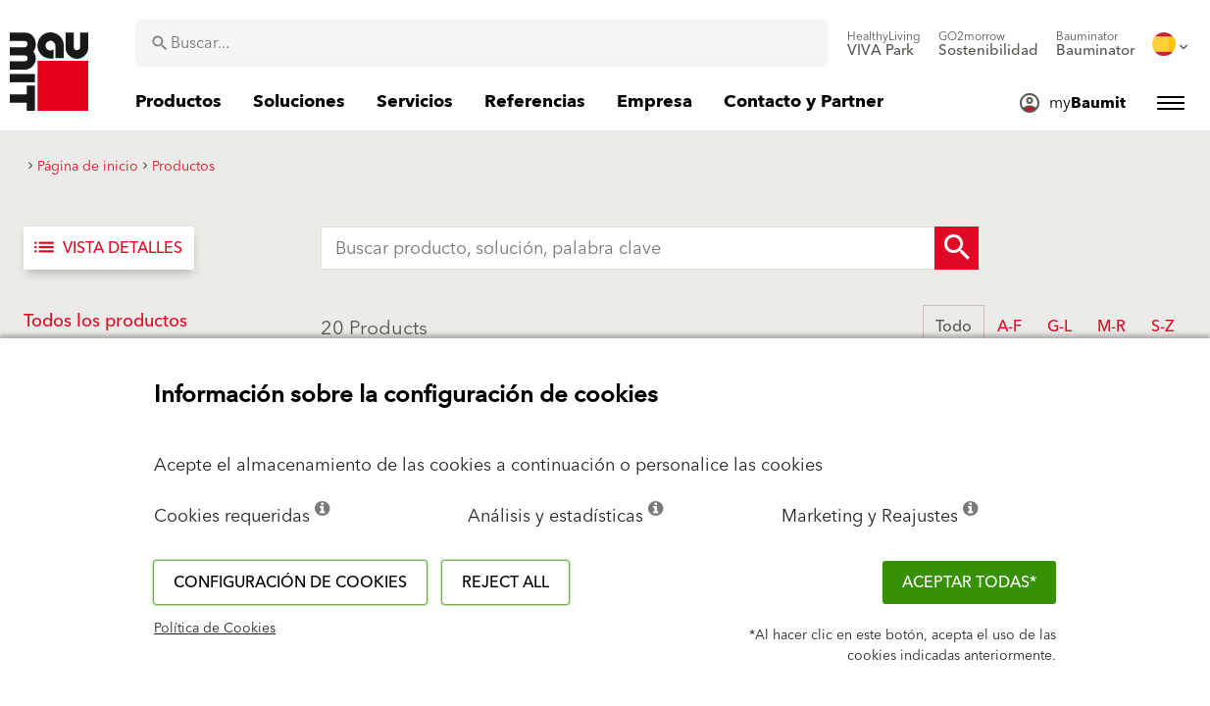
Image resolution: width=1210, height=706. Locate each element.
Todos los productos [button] (105, 321)
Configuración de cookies (290, 582)
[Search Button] (956, 248)
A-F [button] (1009, 326)
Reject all (505, 582)
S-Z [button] (1162, 326)
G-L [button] (1059, 326)
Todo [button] (953, 326)
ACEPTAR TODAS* (969, 582)
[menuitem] (884, 44)
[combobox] (482, 43)
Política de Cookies (215, 628)
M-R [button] (1111, 326)
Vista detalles (106, 248)
